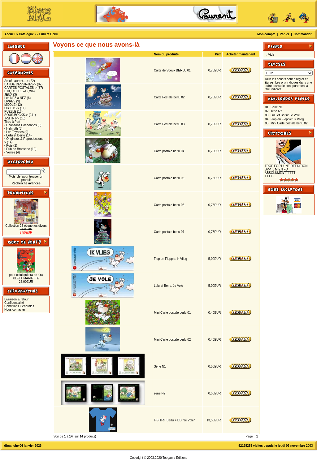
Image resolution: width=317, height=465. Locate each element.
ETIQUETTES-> (15, 91)
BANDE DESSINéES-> (20, 84)
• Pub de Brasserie (17, 149)
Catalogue (26, 34)
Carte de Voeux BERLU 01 (172, 70)
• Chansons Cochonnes (20, 125)
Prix (218, 54)
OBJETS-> (11, 108)
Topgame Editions (175, 457)
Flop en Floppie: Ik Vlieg (170, 258)
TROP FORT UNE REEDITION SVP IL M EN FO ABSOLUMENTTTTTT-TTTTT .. (286, 171)
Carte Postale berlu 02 (169, 97)
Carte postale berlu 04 (169, 151)
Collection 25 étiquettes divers (25, 225)
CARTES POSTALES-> (20, 87)
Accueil (9, 34)
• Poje (8, 145)
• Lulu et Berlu (47, 34)
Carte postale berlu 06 (169, 205)
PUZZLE (10, 111)
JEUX (8, 94)
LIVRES (9, 101)
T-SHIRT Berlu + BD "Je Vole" (174, 420)
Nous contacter (14, 309)
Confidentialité (14, 302)
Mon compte (266, 34)
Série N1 (160, 366)
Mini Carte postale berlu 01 (172, 312)
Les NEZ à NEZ (15, 98)
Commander (302, 34)
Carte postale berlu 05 (169, 178)
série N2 (159, 393)
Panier (284, 34)
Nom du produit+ (166, 54)
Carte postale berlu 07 (169, 232)
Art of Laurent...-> (16, 81)
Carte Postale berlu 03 (169, 124)
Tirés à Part (12, 121)
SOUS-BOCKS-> (16, 115)
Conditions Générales (19, 306)
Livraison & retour (16, 299)
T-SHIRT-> (11, 118)
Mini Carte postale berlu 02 (172, 339)
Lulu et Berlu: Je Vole (168, 285)
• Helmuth (11, 128)
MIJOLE (9, 104)
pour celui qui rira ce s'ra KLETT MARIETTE (26, 276)
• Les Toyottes (14, 132)
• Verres (9, 152)
